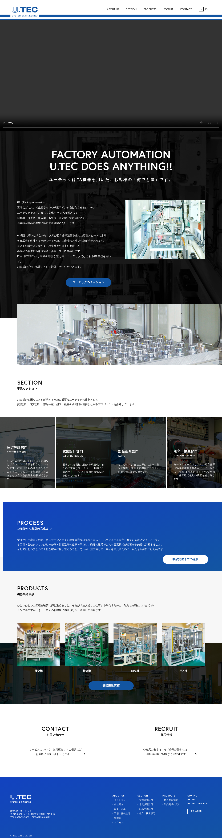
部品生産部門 (146, 809)
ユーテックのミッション (88, 282)
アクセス (118, 822)
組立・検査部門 (147, 813)
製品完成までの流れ (185, 559)
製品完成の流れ (172, 804)
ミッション (120, 800)
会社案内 (118, 804)
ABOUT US (113, 9)
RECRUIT (168, 9)
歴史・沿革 (120, 809)
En (206, 9)
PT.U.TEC (196, 811)
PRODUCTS (150, 9)
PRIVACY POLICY (197, 803)
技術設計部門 (146, 800)
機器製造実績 (111, 685)
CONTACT (186, 9)
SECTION (131, 9)
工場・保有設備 (122, 813)
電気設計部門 (146, 804)
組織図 (117, 818)
